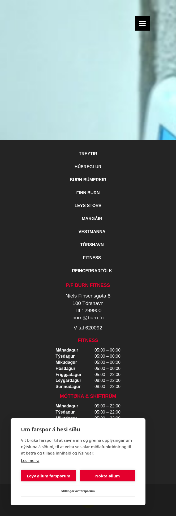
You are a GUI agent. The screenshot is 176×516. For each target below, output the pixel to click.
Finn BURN (88, 193)
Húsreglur (88, 166)
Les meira (30, 460)
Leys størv (88, 205)
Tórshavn (92, 244)
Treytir (88, 153)
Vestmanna (92, 231)
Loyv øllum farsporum (48, 475)
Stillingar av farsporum (78, 491)
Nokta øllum (107, 475)
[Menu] (142, 23)
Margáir (92, 218)
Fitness (92, 257)
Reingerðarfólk (92, 271)
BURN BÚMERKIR (88, 179)
